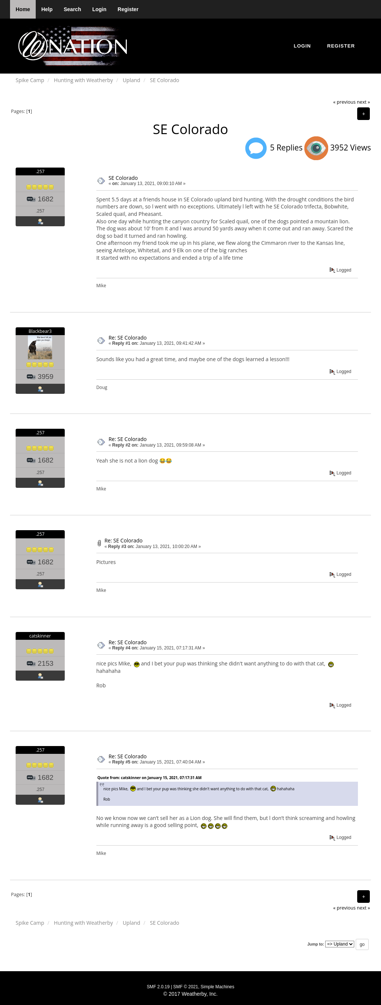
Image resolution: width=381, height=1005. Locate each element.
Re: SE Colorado (128, 337)
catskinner (40, 636)
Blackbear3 (40, 331)
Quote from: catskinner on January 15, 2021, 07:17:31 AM (149, 777)
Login (99, 9)
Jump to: (315, 944)
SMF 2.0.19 (158, 986)
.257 (40, 171)
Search (72, 9)
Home (23, 9)
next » (363, 102)
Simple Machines (217, 986)
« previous (344, 102)
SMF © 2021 (185, 986)
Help (46, 9)
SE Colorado (123, 177)
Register (128, 9)
